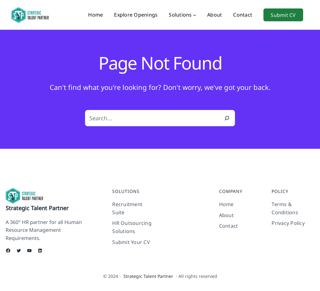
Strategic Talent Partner (37, 208)
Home (95, 14)
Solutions (180, 14)
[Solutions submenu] (194, 15)
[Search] (226, 118)
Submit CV (283, 15)
